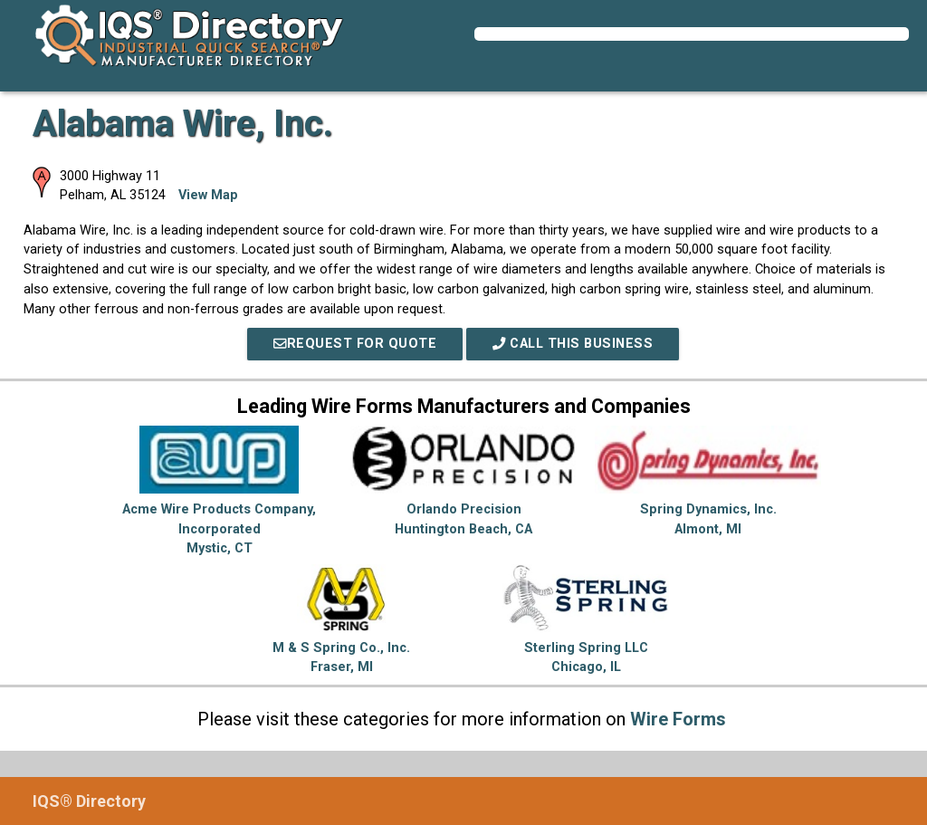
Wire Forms (678, 719)
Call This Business (572, 343)
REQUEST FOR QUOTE (354, 343)
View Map (208, 195)
